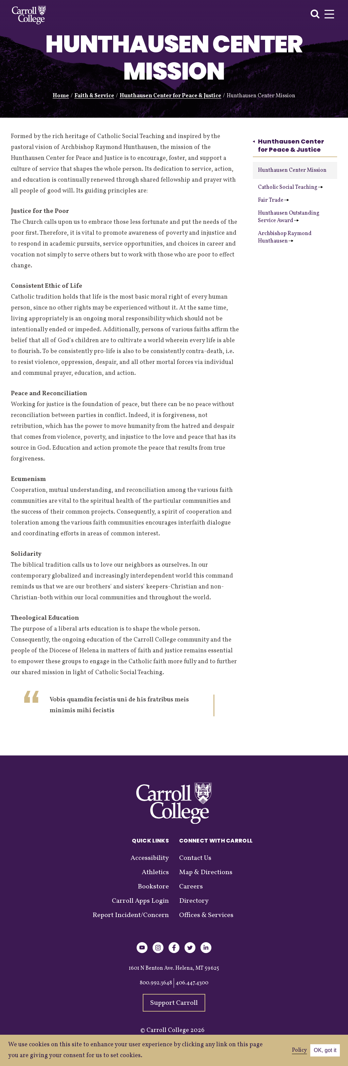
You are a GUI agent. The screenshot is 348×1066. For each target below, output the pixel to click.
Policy (299, 1050)
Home (61, 96)
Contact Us (195, 858)
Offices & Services (206, 915)
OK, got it (325, 1050)
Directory (194, 901)
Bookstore (153, 887)
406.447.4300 (192, 983)
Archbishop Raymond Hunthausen (285, 237)
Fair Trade (273, 200)
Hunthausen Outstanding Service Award (288, 217)
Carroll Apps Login (140, 901)
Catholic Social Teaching (290, 187)
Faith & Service (94, 96)
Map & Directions (205, 872)
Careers (191, 887)
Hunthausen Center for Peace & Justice (170, 96)
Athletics (155, 872)
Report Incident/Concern (130, 915)
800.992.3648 (156, 983)
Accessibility (149, 858)
